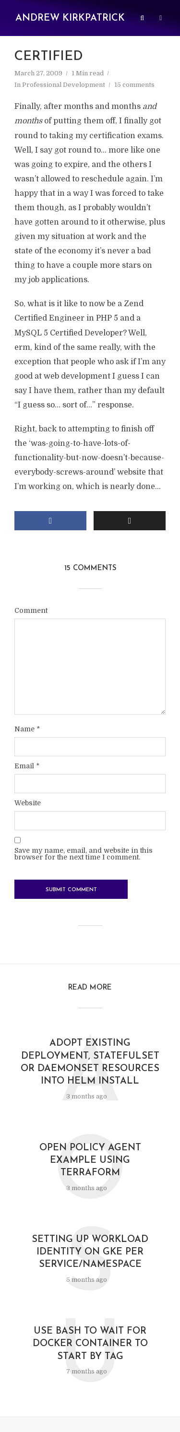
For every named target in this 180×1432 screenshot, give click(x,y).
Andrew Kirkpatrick (70, 18)
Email (26, 767)
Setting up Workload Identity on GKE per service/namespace (90, 1256)
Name (27, 730)
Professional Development (63, 84)
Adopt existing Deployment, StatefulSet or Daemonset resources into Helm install (90, 1064)
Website (27, 804)
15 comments (134, 84)
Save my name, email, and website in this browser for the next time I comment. (83, 855)
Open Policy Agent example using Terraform (90, 1163)
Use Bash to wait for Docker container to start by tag (90, 1348)
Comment (31, 611)
